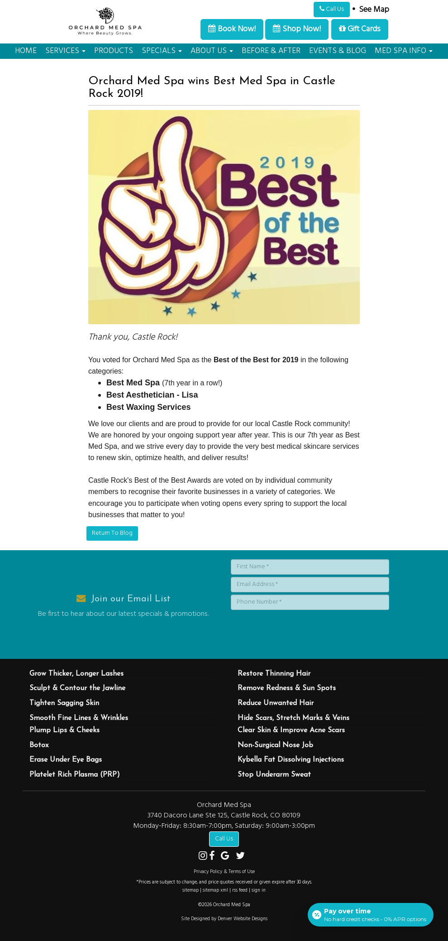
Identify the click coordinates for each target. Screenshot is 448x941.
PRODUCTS (113, 51)
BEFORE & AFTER (271, 51)
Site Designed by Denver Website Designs (224, 919)
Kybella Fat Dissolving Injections (291, 759)
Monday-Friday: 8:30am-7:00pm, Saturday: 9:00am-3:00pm (224, 826)
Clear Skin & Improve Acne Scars (291, 730)
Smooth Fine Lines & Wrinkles (78, 718)
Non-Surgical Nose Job (275, 745)
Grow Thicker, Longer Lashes (76, 673)
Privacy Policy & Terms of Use (224, 872)
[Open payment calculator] (371, 915)
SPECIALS (162, 51)
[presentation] (299, 630)
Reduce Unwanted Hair (276, 703)
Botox (38, 745)
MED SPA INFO (404, 51)
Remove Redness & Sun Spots (287, 688)
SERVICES (65, 51)
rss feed (240, 890)
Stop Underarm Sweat (274, 774)
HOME (26, 51)
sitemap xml (215, 890)
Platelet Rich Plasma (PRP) (74, 774)
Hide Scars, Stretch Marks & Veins (293, 718)
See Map (374, 9)
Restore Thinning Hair (274, 673)
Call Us (331, 9)
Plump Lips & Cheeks (64, 730)
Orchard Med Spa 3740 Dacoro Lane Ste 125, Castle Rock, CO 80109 (224, 810)
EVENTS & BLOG (337, 51)
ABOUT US (212, 51)
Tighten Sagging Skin (64, 703)
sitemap (190, 890)
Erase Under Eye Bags (65, 759)
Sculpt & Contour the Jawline (77, 688)
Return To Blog (112, 533)
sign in (259, 890)
